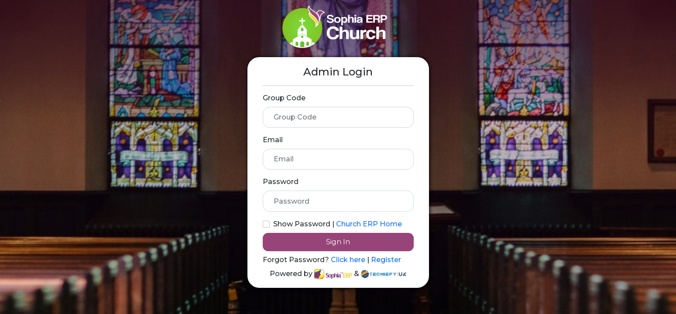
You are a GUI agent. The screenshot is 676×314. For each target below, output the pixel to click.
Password (281, 181)
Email (273, 140)
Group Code (284, 98)
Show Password (301, 224)
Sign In (338, 242)
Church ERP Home (369, 224)
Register (386, 260)
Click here (349, 260)
